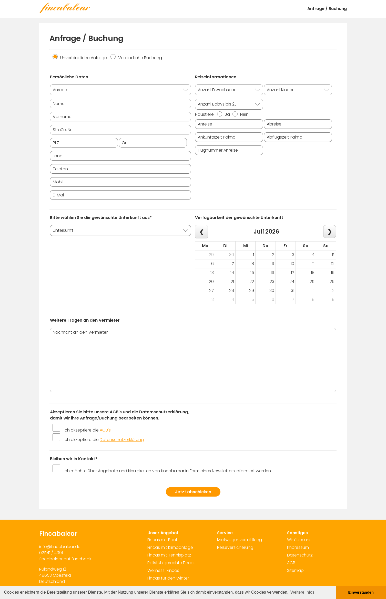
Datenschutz (300, 555)
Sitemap (295, 570)
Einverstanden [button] (361, 592)
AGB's (105, 430)
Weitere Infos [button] (302, 592)
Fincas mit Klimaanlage (170, 547)
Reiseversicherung (235, 547)
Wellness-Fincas (163, 570)
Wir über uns (299, 540)
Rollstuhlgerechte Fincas (171, 563)
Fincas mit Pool (162, 540)
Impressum (298, 547)
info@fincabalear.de (59, 547)
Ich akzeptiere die (87, 430)
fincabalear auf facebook (65, 559)
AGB (291, 563)
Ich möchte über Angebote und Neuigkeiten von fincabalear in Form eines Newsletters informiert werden (167, 471)
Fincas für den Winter (168, 578)
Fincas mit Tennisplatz (169, 555)
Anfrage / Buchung (327, 9)
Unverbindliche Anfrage (80, 58)
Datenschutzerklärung (122, 440)
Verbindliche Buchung (136, 58)
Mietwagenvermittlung (239, 540)
